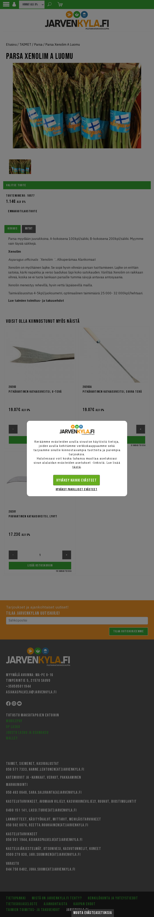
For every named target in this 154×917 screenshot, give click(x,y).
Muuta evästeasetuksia (92, 913)
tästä (76, 467)
